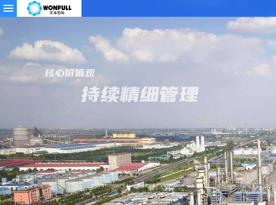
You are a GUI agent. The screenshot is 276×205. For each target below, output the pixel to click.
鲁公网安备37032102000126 (161, 185)
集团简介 (123, 171)
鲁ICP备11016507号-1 (109, 185)
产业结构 (145, 171)
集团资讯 (166, 171)
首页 (106, 171)
